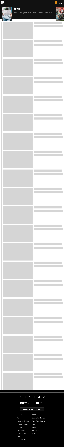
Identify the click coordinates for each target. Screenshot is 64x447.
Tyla (19, 436)
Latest (34, 427)
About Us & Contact (38, 421)
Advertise (20, 415)
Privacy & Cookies (23, 421)
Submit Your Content (32, 409)
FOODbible (35, 415)
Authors (34, 433)
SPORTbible (21, 430)
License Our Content (38, 418)
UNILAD (20, 427)
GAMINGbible (22, 433)
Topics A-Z (35, 430)
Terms (19, 418)
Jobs (33, 424)
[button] (29, 14)
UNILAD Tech (22, 439)
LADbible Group (23, 424)
